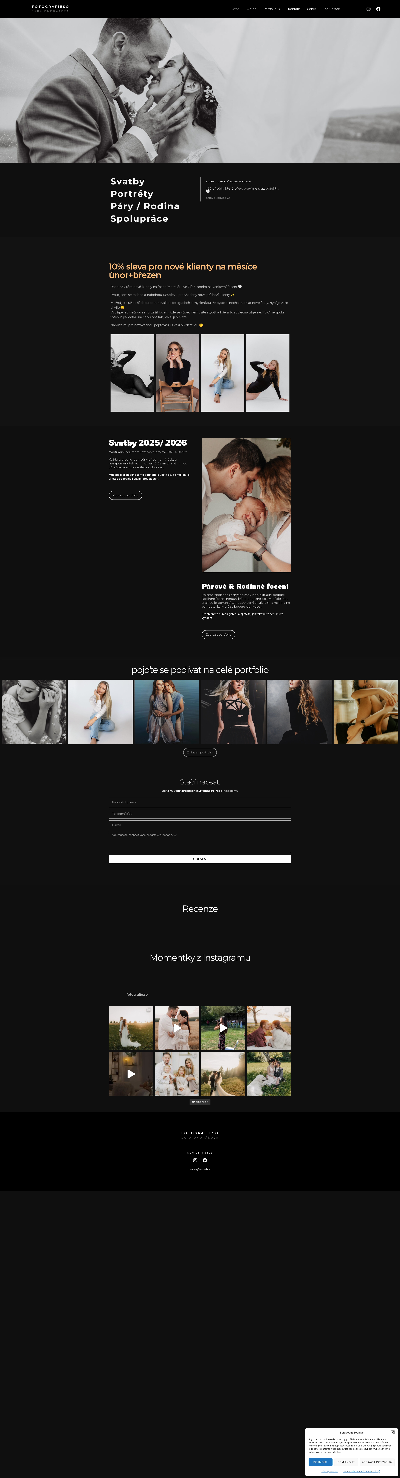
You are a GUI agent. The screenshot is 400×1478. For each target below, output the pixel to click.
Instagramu (230, 790)
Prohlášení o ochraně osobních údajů (361, 1471)
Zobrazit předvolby (377, 1462)
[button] (393, 1432)
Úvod (236, 9)
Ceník (311, 9)
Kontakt (294, 9)
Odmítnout (346, 1462)
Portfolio (272, 9)
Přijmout (320, 1462)
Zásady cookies (330, 1471)
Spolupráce (331, 9)
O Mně (252, 9)
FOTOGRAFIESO (50, 7)
